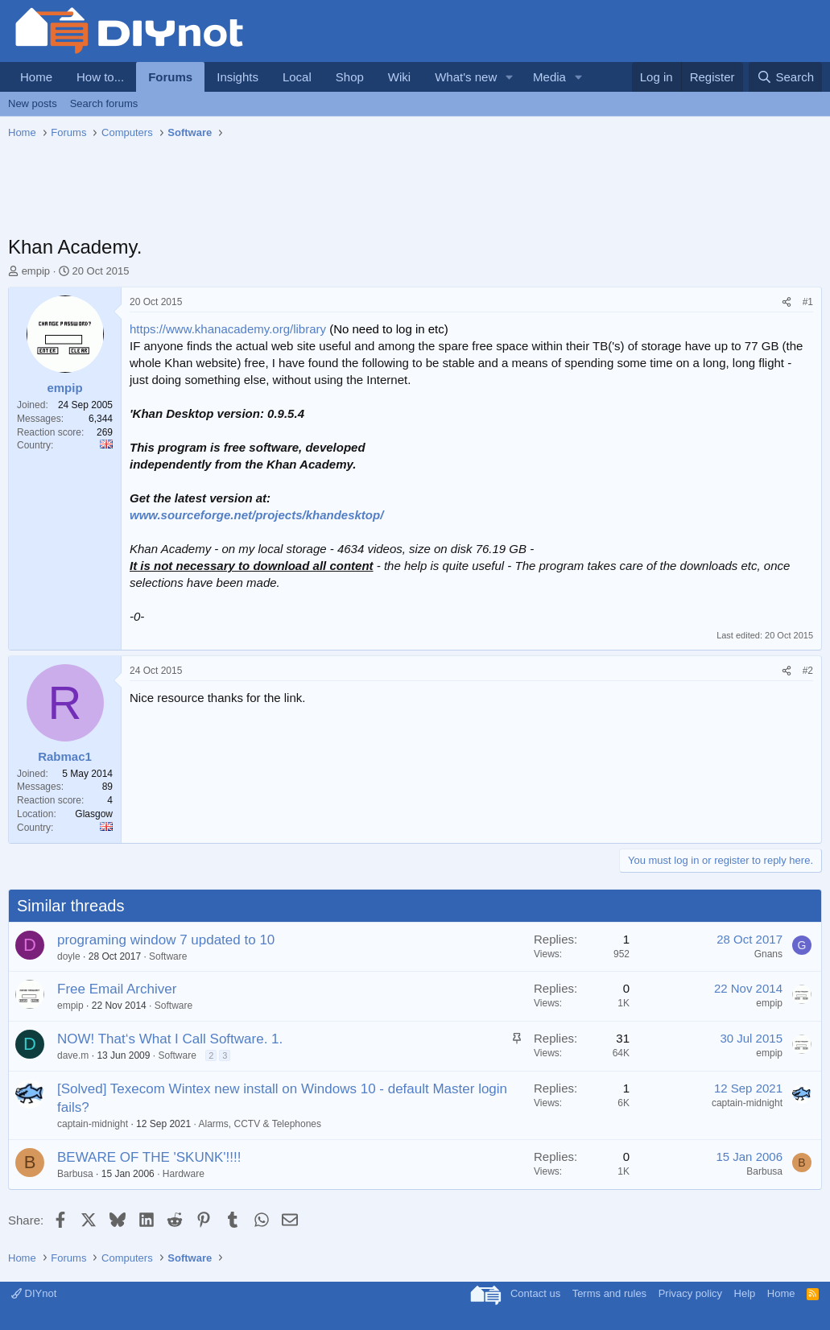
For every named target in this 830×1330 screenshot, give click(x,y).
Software (168, 956)
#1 (808, 302)
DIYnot (33, 1293)
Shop (350, 77)
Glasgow (94, 814)
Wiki (399, 77)
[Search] (785, 77)
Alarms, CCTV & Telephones (260, 1124)
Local (297, 77)
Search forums (104, 103)
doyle (69, 956)
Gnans (768, 954)
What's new (466, 77)
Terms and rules (609, 1293)
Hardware (183, 1173)
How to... (100, 77)
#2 (808, 670)
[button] (509, 77)
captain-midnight (92, 1124)
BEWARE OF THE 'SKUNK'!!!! (149, 1157)
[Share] (786, 302)
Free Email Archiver (116, 989)
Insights (237, 77)
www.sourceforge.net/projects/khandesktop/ (256, 515)
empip (36, 271)
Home (36, 77)
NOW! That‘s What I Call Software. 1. (170, 1039)
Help (745, 1293)
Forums (170, 77)
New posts (32, 103)
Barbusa (75, 1173)
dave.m (73, 1055)
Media (549, 77)
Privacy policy (690, 1293)
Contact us (535, 1293)
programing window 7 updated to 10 (166, 940)
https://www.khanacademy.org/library (228, 329)
